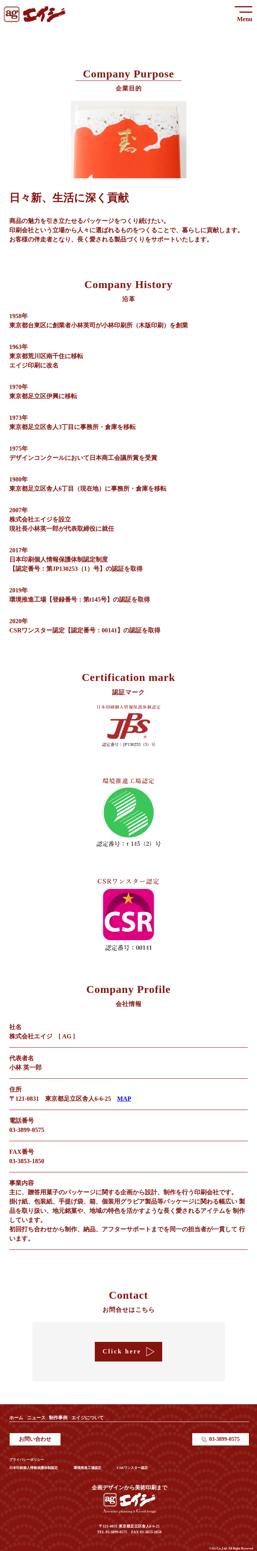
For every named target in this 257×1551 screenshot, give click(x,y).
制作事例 (58, 1417)
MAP (124, 1098)
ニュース (36, 1417)
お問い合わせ (35, 1439)
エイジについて (87, 1417)
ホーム (16, 1417)
